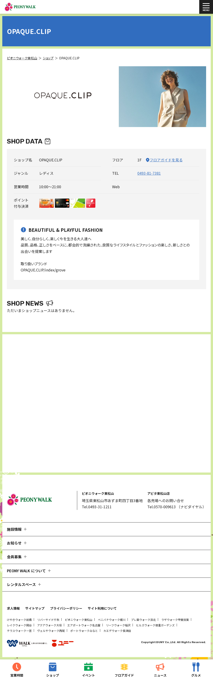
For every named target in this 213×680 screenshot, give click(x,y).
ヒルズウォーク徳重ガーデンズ (155, 625)
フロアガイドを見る (166, 160)
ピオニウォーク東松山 (78, 620)
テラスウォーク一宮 (19, 631)
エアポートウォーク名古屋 (83, 625)
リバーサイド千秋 (48, 620)
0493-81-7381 (149, 173)
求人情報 (13, 608)
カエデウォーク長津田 (117, 631)
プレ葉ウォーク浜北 (143, 620)
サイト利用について (102, 608)
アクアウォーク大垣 (49, 625)
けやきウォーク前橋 (19, 620)
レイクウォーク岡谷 (19, 625)
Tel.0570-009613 (161, 506)
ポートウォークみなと (84, 631)
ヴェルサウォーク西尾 (51, 631)
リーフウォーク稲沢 (118, 625)
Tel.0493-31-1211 (97, 506)
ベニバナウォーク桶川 (111, 620)
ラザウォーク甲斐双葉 (175, 620)
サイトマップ (35, 608)
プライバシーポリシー (66, 608)
